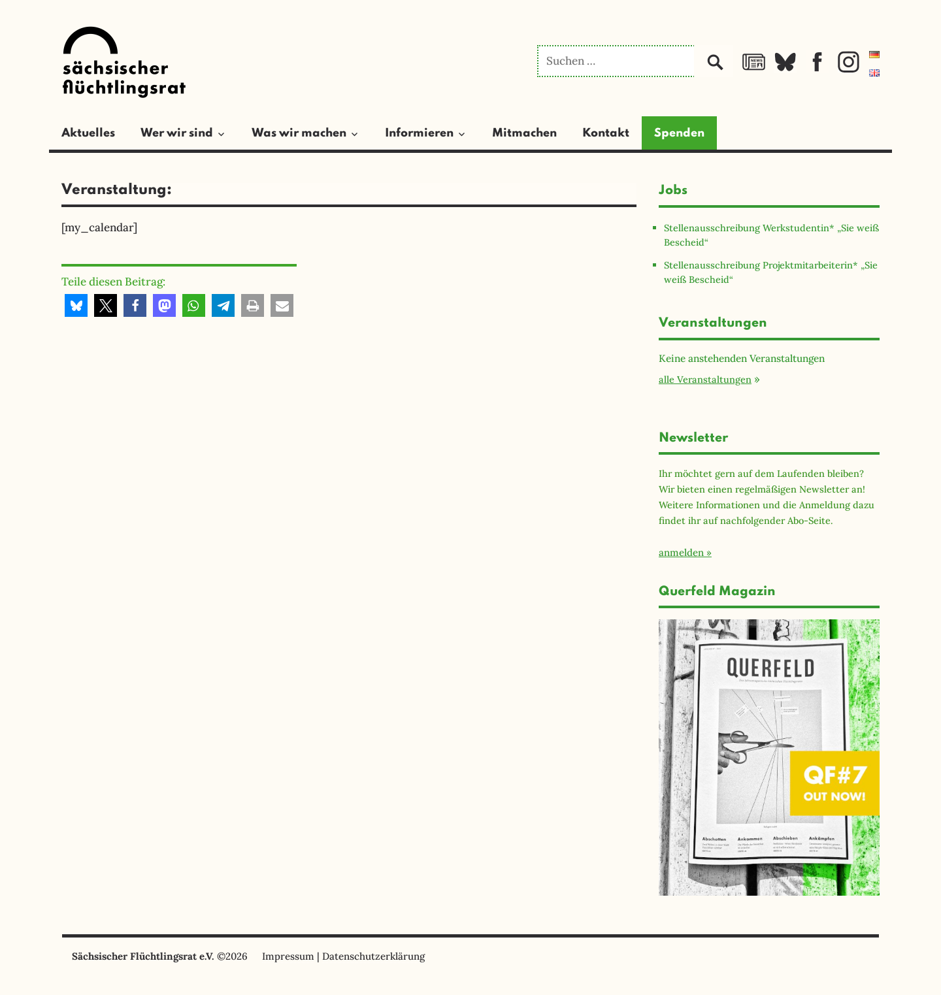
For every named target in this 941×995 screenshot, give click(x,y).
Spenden (679, 133)
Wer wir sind (176, 133)
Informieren (419, 133)
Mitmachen (524, 133)
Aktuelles (88, 133)
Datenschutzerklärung (373, 956)
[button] (76, 305)
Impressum (288, 956)
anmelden (681, 552)
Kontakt (605, 133)
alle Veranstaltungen (705, 379)
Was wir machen (299, 133)
